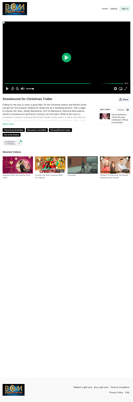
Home (105, 8)
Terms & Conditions (119, 387)
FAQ (127, 392)
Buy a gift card (101, 387)
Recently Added (11, 135)
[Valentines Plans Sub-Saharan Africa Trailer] (18, 176)
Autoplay (123, 110)
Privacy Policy (116, 392)
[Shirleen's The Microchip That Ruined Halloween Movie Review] (115, 176)
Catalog (113, 8)
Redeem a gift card (83, 387)
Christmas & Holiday (13, 130)
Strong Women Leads (60, 130)
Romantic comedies (36, 130)
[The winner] (83, 175)
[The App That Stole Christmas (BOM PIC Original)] (50, 176)
